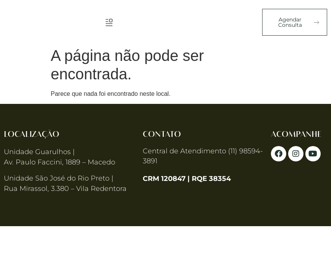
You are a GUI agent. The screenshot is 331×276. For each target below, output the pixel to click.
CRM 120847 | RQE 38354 (187, 178)
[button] (109, 22)
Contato (162, 134)
